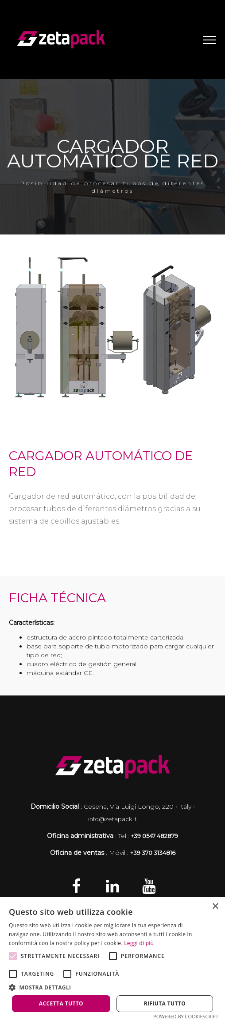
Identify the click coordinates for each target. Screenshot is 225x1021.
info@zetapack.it (112, 818)
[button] (112, 987)
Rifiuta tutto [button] (165, 1003)
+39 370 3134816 (152, 852)
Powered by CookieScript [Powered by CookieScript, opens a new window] (185, 1016)
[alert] (112, 959)
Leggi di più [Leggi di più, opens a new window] (139, 943)
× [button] (215, 906)
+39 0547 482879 (154, 835)
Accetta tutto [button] (61, 1003)
